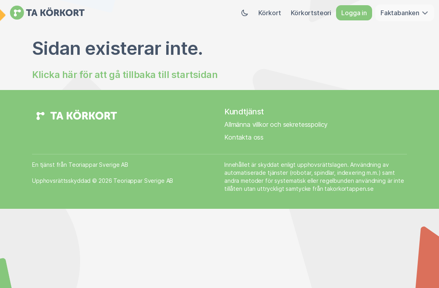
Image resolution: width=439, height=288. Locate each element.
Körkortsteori (311, 13)
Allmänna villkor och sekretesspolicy (276, 124)
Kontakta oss (244, 137)
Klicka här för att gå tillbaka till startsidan (124, 74)
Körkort (269, 13)
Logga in (354, 13)
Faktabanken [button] (405, 13)
